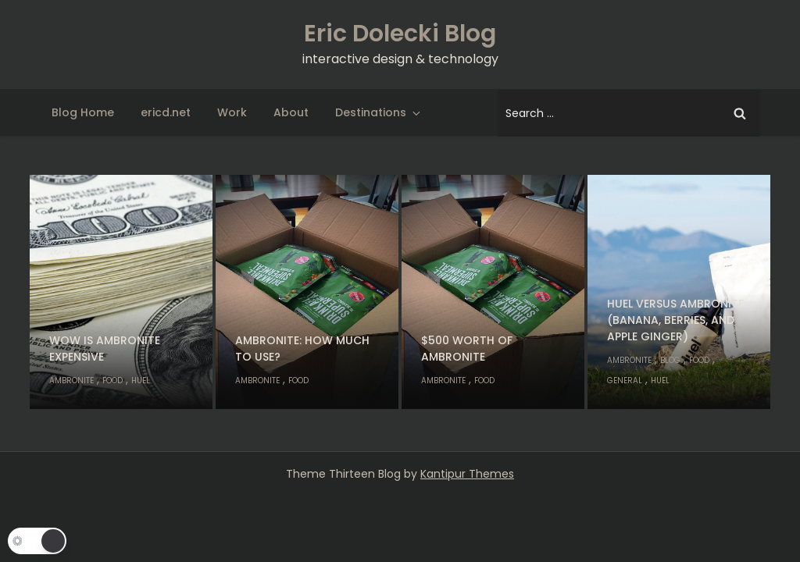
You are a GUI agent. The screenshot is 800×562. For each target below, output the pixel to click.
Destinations (379, 112)
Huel (140, 380)
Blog (670, 360)
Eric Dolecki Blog (400, 33)
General (624, 380)
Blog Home (83, 112)
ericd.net (166, 112)
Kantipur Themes (467, 474)
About (291, 112)
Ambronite (71, 380)
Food (112, 380)
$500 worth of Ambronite (466, 349)
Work (232, 112)
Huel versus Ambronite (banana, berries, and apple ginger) (675, 320)
